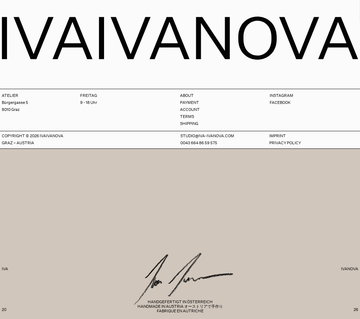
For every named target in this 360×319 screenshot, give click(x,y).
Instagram (281, 95)
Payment (189, 102)
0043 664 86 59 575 (198, 143)
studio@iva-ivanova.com (207, 136)
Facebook (280, 102)
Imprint (277, 136)
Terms (187, 116)
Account (190, 109)
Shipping (189, 123)
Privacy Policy (285, 143)
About (187, 95)
